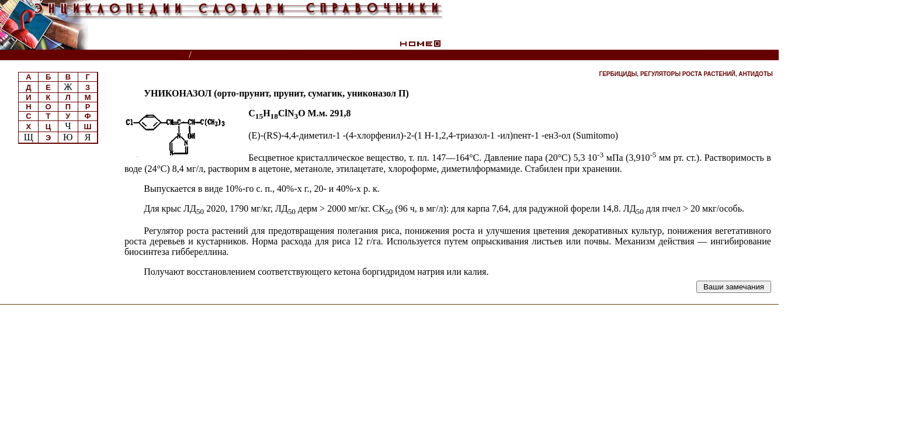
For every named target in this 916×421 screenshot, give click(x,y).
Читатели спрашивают (733, 55)
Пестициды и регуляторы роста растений (283, 55)
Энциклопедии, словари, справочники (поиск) (95, 55)
